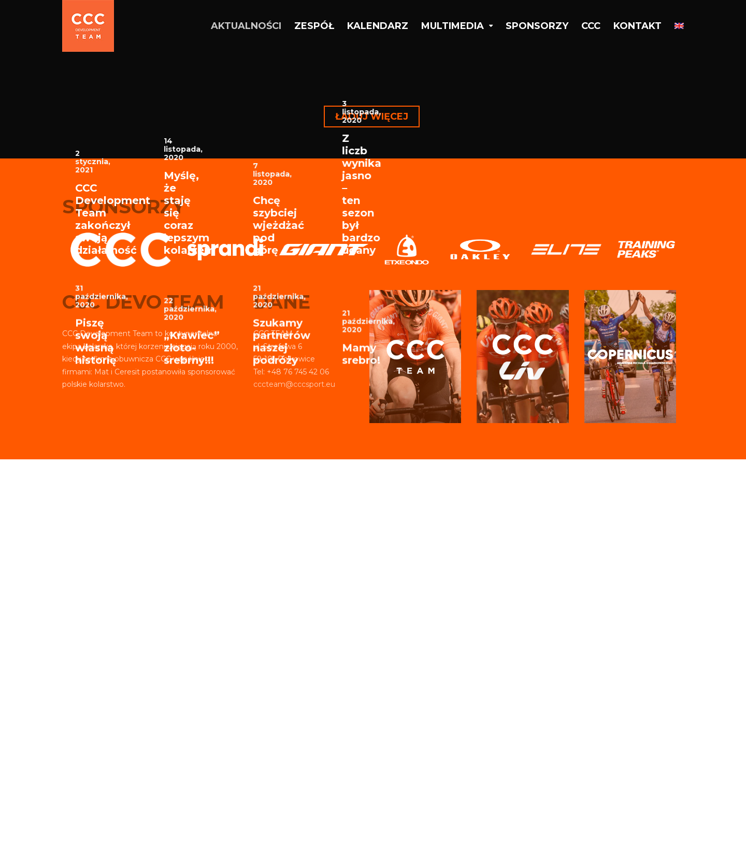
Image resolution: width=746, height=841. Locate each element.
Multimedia (452, 26)
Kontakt (637, 26)
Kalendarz (377, 26)
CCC (590, 26)
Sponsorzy (537, 26)
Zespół (314, 26)
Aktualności (246, 26)
